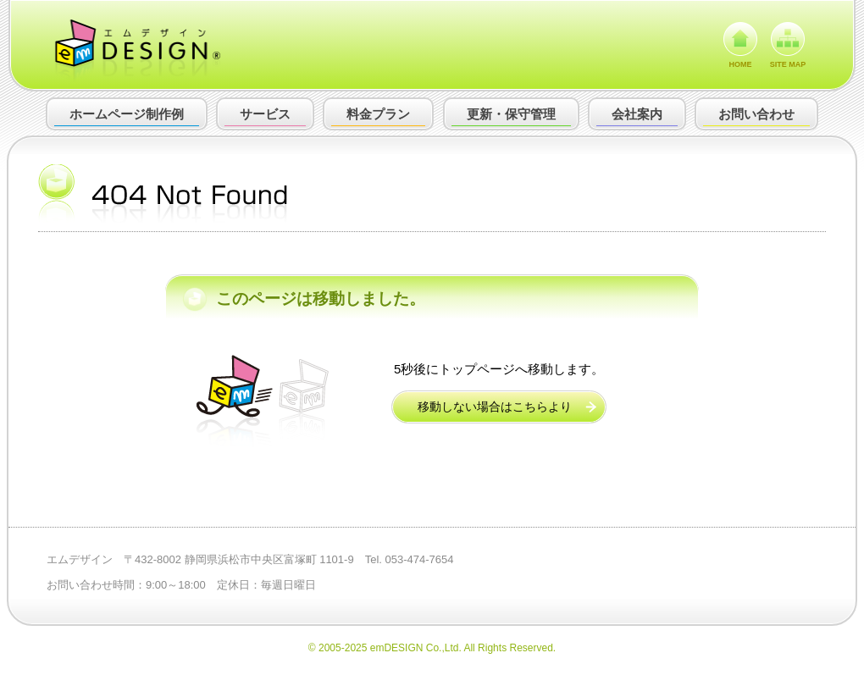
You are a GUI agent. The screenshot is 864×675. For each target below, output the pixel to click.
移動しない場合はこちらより (495, 406)
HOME (740, 64)
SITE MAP (788, 64)
